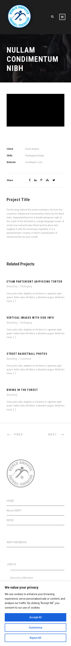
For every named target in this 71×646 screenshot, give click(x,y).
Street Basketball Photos (27, 353)
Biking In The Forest (22, 389)
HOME (10, 500)
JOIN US (11, 564)
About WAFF (14, 510)
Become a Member (21, 577)
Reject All (35, 637)
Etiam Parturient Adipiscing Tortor (34, 281)
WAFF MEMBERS (17, 542)
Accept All (35, 617)
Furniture (25, 358)
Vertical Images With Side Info (30, 317)
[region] (35, 613)
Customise (35, 627)
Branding (12, 286)
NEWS (10, 520)
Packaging (26, 286)
